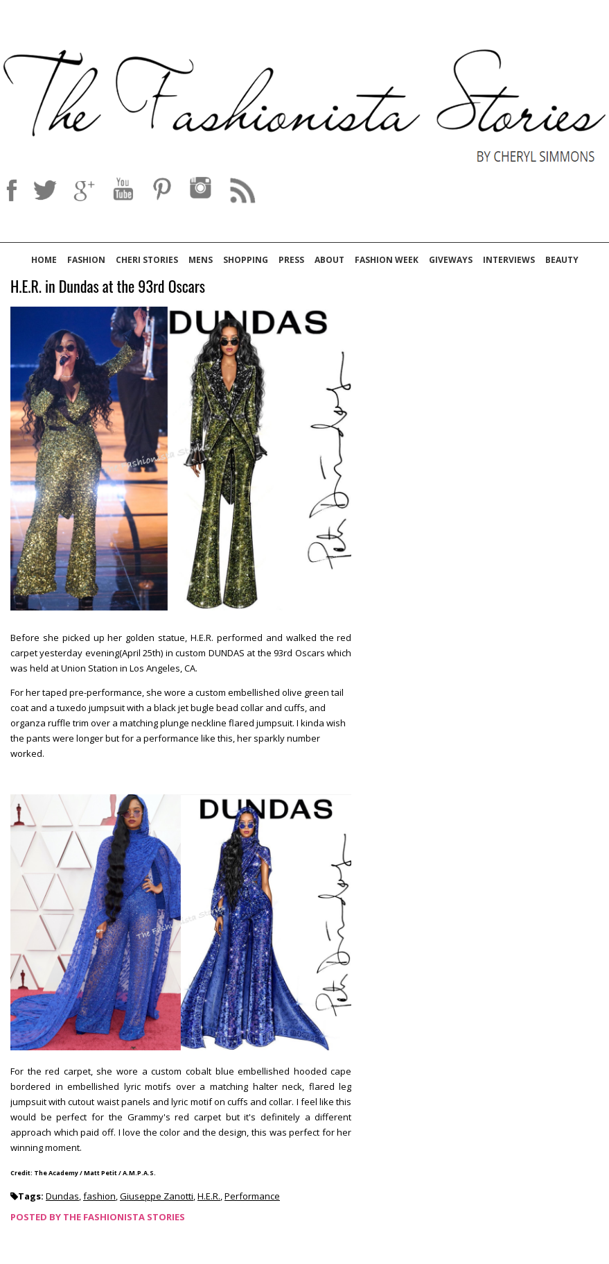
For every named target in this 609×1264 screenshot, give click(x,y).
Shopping (245, 260)
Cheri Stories (147, 260)
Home (44, 260)
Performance (252, 1196)
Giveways (451, 260)
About (329, 260)
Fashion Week (386, 260)
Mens (200, 260)
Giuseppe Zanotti (156, 1196)
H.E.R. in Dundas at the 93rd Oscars (107, 287)
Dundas (62, 1196)
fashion (99, 1196)
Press (291, 260)
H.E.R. (208, 1196)
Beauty (562, 260)
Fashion (86, 260)
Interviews (509, 260)
